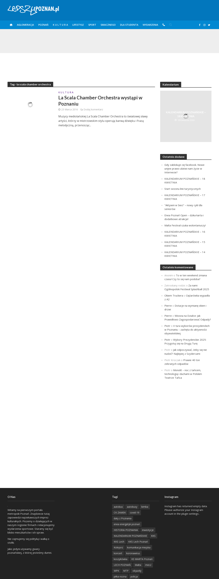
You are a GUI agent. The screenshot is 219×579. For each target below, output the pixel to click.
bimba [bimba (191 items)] (144, 506)
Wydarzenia (150, 24)
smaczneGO (108, 24)
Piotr (167, 325)
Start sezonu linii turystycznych (182, 188)
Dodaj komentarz (93, 109)
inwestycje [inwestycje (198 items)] (148, 530)
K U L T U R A (60, 24)
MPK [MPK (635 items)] (116, 570)
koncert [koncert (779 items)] (118, 553)
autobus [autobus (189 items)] (118, 506)
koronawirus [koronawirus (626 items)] (133, 553)
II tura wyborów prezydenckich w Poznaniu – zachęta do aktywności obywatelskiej (187, 329)
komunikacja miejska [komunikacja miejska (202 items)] (138, 547)
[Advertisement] (109, 64)
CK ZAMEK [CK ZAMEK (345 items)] (120, 512)
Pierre (168, 305)
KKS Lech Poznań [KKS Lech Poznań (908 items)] (138, 541)
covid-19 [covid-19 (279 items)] (134, 512)
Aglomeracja (25, 24)
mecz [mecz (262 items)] (148, 565)
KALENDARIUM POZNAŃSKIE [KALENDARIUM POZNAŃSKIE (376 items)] (130, 535)
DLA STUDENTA (129, 24)
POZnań (43, 24)
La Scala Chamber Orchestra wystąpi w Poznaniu (100, 101)
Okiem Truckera (173, 295)
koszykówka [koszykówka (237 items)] (120, 559)
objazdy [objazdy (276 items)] (137, 570)
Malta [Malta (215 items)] (138, 565)
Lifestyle (78, 24)
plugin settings (190, 513)
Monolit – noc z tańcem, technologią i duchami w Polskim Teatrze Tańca (183, 373)
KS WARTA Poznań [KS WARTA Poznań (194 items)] (142, 559)
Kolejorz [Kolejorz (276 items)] (118, 547)
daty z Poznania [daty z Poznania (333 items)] (122, 518)
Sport (92, 24)
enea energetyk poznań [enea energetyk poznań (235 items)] (127, 524)
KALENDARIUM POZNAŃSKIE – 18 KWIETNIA (186, 114)
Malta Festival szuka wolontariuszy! (185, 225)
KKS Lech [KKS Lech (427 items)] (119, 541)
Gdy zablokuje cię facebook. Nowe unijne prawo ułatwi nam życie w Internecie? (184, 168)
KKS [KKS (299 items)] (153, 535)
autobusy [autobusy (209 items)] (132, 506)
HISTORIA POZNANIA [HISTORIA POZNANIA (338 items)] (126, 530)
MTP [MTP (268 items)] (125, 570)
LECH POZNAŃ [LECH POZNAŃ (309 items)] (122, 565)
